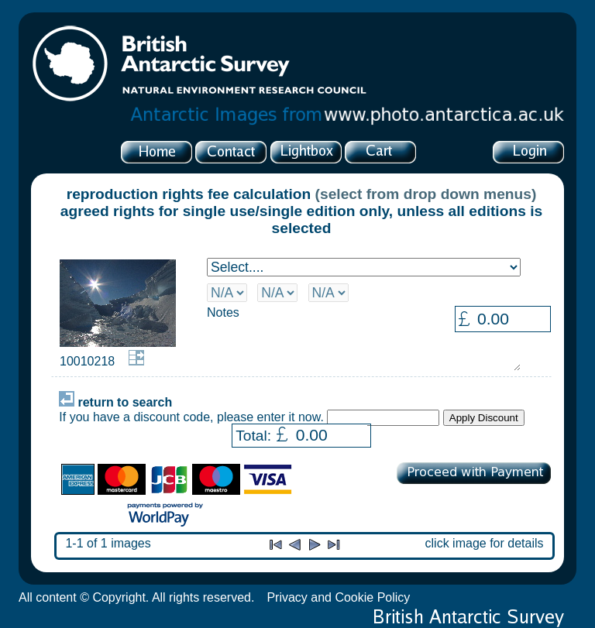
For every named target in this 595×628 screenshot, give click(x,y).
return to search (115, 402)
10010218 (87, 361)
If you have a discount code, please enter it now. (191, 417)
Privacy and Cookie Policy (338, 597)
